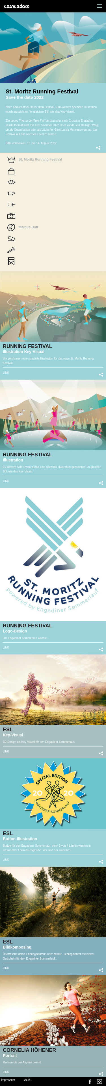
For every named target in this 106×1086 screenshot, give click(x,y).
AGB (27, 1079)
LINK (6, 372)
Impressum (8, 1079)
